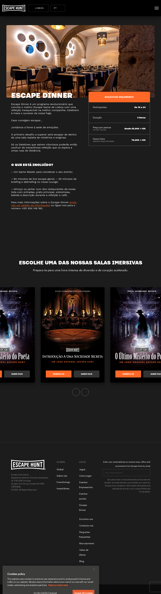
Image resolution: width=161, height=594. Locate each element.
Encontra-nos (86, 519)
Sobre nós (62, 475)
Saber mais (21, 374)
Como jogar (85, 475)
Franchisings (63, 482)
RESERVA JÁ (62, 374)
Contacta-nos (86, 525)
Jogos (82, 469)
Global (60, 469)
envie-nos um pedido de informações (44, 204)
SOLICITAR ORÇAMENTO (119, 96)
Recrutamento (86, 543)
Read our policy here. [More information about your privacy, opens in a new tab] (58, 588)
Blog (81, 561)
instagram (148, 589)
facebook (137, 589)
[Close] (93, 572)
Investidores (63, 488)
